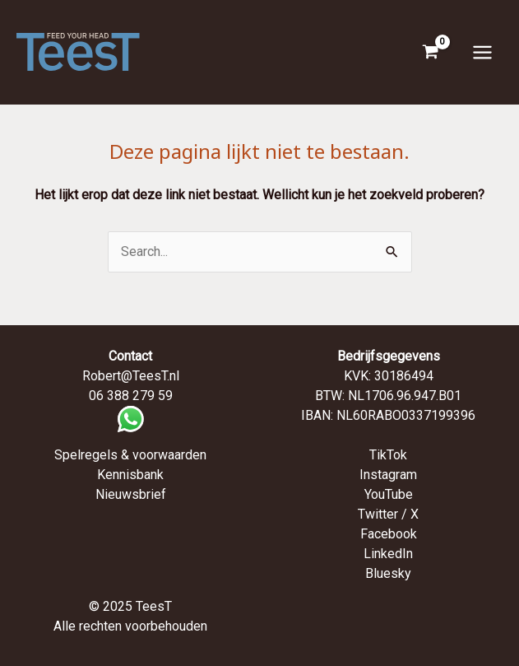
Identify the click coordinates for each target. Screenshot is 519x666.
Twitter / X (388, 514)
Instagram (388, 474)
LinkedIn (388, 553)
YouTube (388, 494)
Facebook (388, 534)
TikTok (388, 455)
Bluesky (388, 573)
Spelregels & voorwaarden (130, 455)
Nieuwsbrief (130, 494)
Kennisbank (130, 474)
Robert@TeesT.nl (130, 376)
